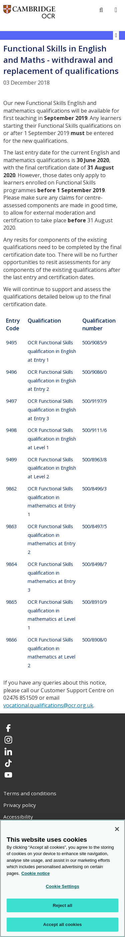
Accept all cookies (62, 924)
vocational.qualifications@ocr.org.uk (48, 705)
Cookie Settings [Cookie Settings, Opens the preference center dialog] (62, 886)
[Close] (117, 829)
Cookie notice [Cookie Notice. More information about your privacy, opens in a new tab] (35, 873)
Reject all (62, 905)
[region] (62, 878)
